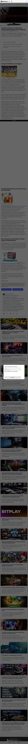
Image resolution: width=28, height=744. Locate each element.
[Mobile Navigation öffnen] (27, 1)
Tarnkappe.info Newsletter (11, 371)
